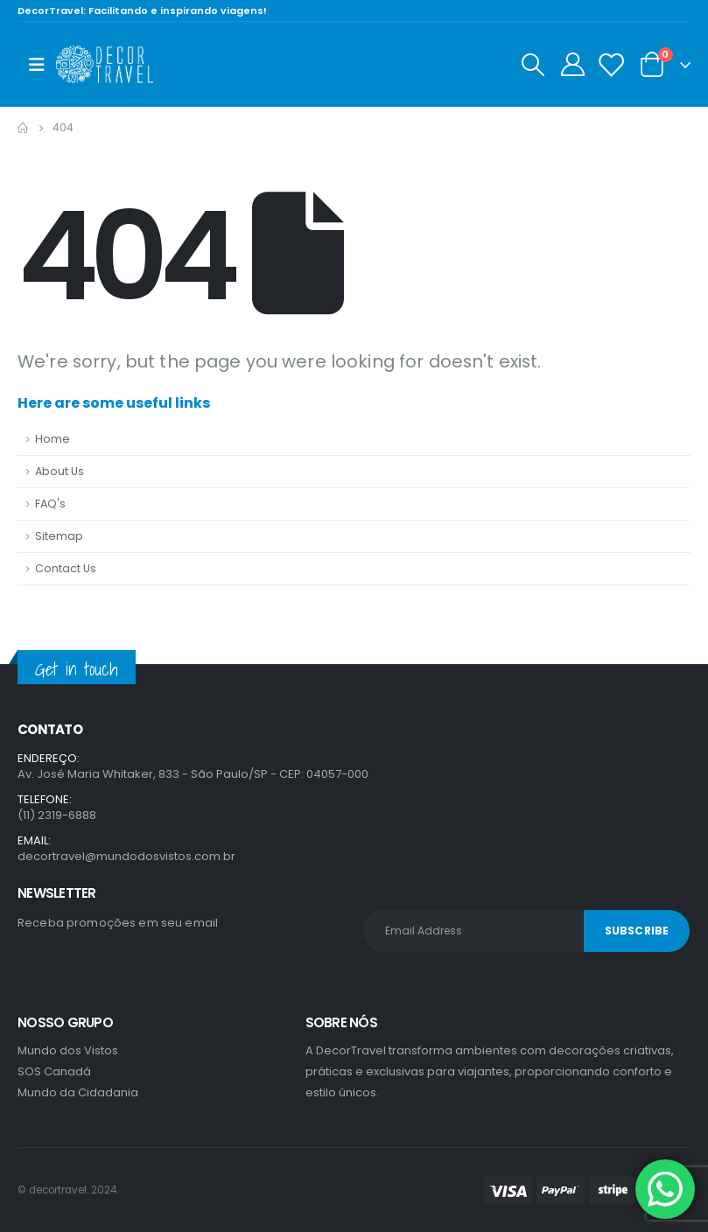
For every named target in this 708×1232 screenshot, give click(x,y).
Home (52, 438)
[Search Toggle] (532, 64)
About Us (59, 471)
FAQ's (50, 503)
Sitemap (59, 535)
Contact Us (65, 568)
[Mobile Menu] (37, 65)
